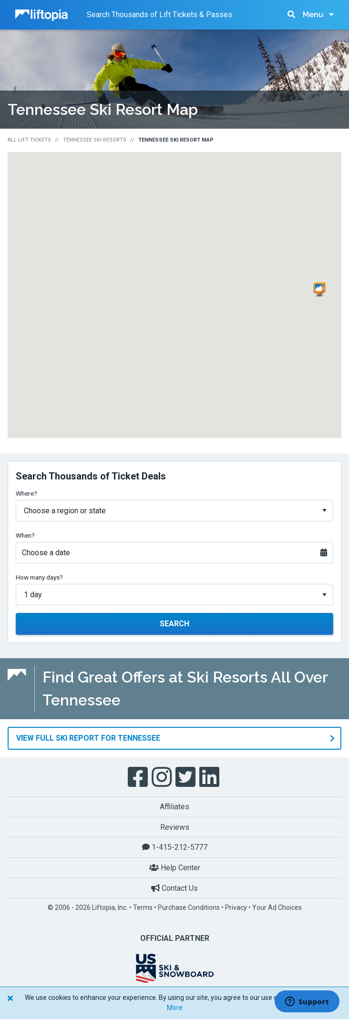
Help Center (174, 867)
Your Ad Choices (277, 907)
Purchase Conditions (189, 907)
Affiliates (174, 806)
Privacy (236, 907)
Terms (143, 907)
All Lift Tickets (29, 140)
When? (25, 535)
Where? (26, 493)
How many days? (39, 577)
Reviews (174, 826)
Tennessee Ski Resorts (94, 140)
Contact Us (174, 887)
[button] (320, 289)
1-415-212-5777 (174, 847)
